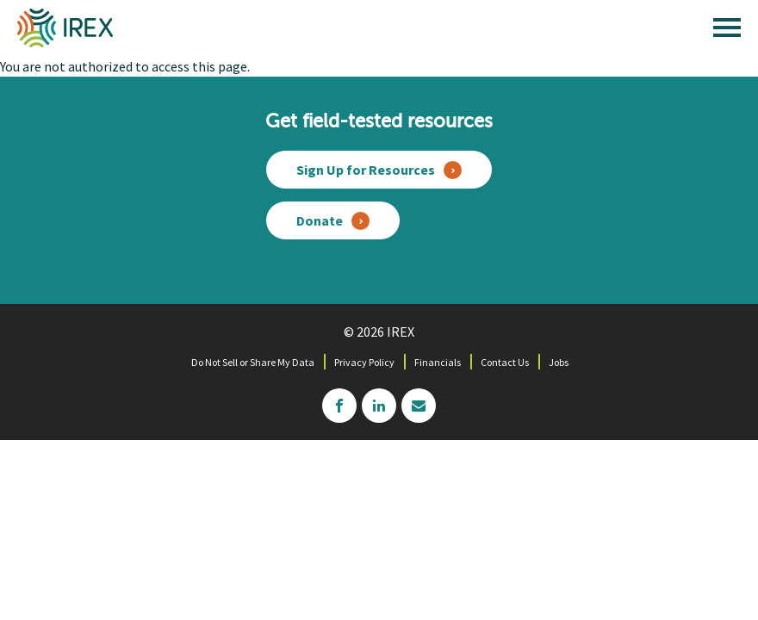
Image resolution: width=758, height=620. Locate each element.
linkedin (379, 405)
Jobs (558, 362)
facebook (339, 405)
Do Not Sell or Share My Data (252, 362)
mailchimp (418, 405)
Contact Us (505, 362)
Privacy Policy (364, 362)
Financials (437, 362)
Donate (319, 220)
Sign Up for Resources (365, 169)
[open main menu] (727, 32)
